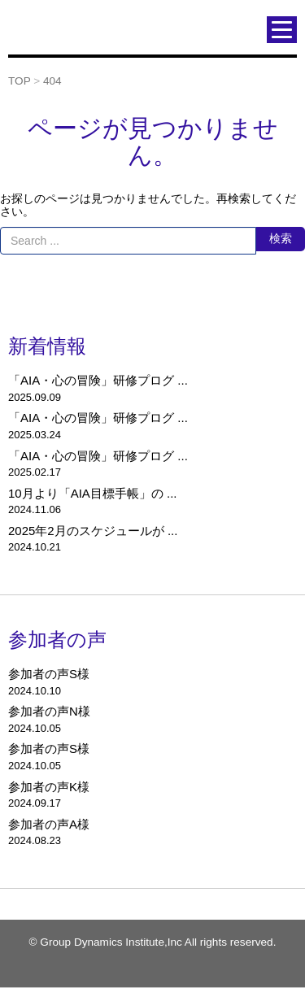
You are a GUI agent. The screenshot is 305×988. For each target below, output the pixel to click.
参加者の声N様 (49, 711)
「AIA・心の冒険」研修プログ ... (98, 380)
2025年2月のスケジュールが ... (92, 531)
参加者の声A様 (48, 824)
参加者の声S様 (48, 674)
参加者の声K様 (48, 787)
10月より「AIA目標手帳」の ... (92, 493)
